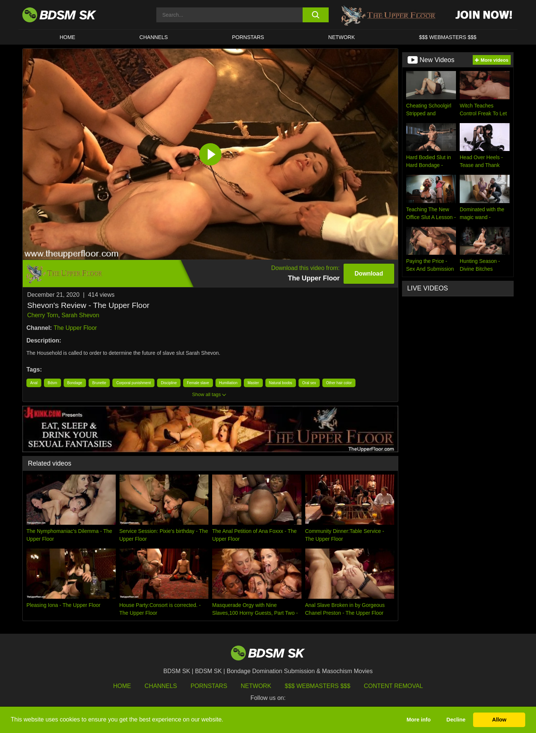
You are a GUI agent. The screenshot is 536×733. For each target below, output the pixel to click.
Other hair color (339, 383)
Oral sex (309, 383)
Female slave (198, 383)
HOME (67, 37)
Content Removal (393, 686)
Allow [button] (499, 720)
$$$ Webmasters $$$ (317, 686)
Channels (160, 686)
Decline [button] (455, 720)
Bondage (74, 383)
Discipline (169, 383)
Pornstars (209, 686)
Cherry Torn (42, 315)
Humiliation (228, 383)
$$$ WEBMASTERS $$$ (447, 37)
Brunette (99, 383)
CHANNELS (154, 37)
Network (341, 37)
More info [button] (418, 720)
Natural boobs (280, 383)
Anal (34, 383)
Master (253, 383)
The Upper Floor (75, 328)
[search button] (315, 14)
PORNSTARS (248, 37)
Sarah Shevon (80, 315)
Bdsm (52, 383)
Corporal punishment (133, 383)
